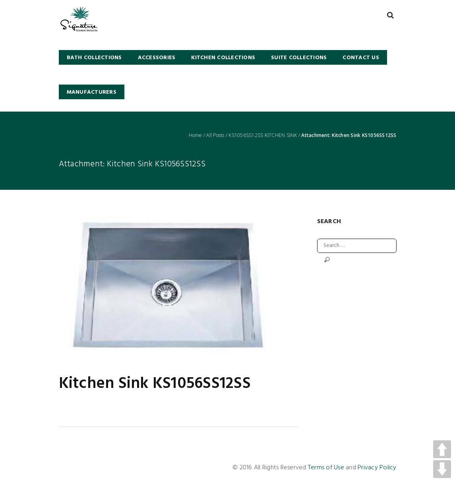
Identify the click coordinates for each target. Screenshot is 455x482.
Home (195, 135)
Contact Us (361, 57)
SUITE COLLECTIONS (299, 57)
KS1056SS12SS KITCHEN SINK (262, 135)
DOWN (442, 469)
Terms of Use (326, 468)
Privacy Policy (377, 468)
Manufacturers (91, 92)
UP (442, 449)
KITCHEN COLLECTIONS (223, 57)
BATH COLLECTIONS (94, 57)
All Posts (215, 135)
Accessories (157, 57)
